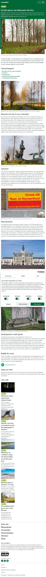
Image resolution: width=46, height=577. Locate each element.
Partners (4, 536)
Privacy (3, 564)
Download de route (10, 364)
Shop (3, 539)
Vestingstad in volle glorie (9, 78)
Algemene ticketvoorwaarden (8, 570)
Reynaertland (6, 74)
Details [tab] (23, 276)
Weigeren (8, 304)
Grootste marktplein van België (11, 76)
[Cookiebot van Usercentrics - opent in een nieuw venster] (38, 272)
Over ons (4, 524)
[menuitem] (4, 2)
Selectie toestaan (23, 304)
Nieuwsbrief (6, 527)
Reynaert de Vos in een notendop (11, 71)
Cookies (3, 572)
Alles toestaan (37, 304)
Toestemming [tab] (8, 276)
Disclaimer (3, 567)
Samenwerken (7, 533)
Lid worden (5, 530)
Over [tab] (38, 276)
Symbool (4, 73)
